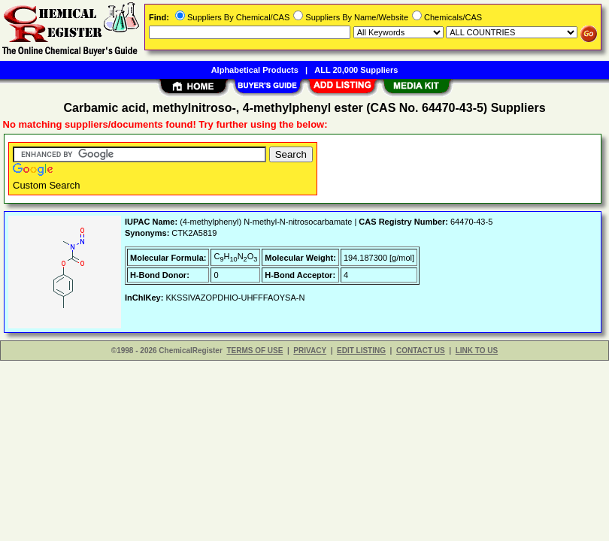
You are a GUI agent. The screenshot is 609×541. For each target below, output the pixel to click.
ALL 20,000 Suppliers (356, 69)
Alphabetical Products (254, 69)
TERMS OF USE (254, 350)
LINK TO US (477, 350)
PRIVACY (309, 350)
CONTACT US (420, 350)
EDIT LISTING (361, 350)
